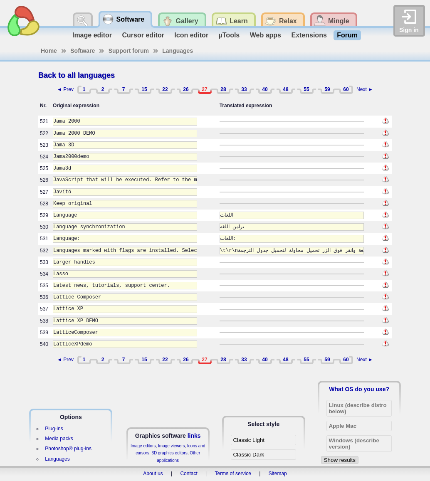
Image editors (143, 446)
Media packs (59, 439)
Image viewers (171, 446)
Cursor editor (143, 35)
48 (285, 89)
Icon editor (191, 35)
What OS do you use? (359, 389)
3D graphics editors (169, 453)
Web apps (265, 35)
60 (345, 89)
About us (153, 473)
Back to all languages (76, 75)
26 (185, 89)
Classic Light (248, 440)
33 (244, 89)
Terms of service (233, 473)
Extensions (308, 35)
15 (144, 89)
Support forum (129, 50)
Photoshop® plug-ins (68, 448)
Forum (347, 35)
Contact (188, 473)
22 (165, 89)
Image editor (92, 35)
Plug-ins (54, 429)
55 (306, 89)
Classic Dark (248, 454)
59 (327, 89)
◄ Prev (65, 89)
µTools (229, 35)
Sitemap (278, 473)
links (194, 435)
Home (49, 50)
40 (264, 89)
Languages (177, 50)
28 (223, 89)
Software (82, 50)
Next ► (364, 89)
